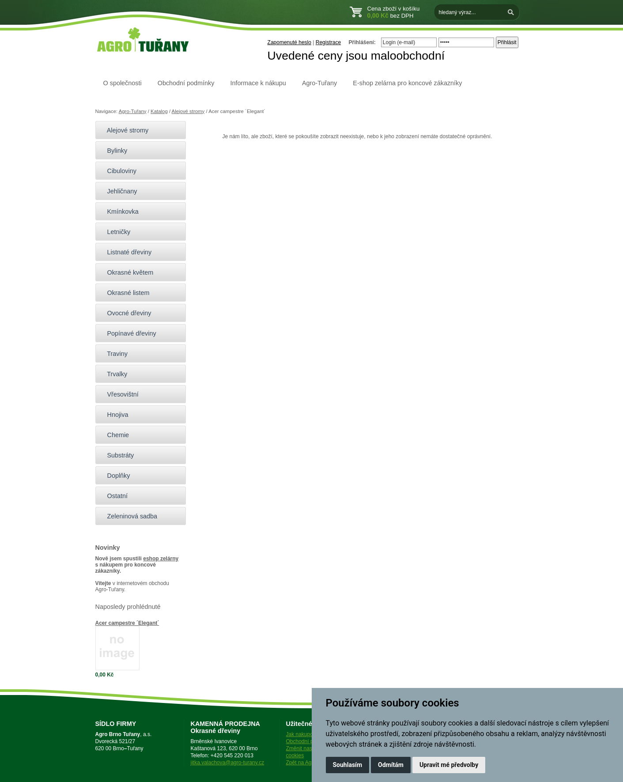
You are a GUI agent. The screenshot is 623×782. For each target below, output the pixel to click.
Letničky (115, 231)
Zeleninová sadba (129, 516)
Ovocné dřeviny (125, 313)
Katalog (159, 111)
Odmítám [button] (391, 764)
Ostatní (114, 495)
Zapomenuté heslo (289, 42)
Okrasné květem (127, 272)
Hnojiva (114, 414)
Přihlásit (507, 42)
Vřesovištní (119, 394)
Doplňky (115, 475)
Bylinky (114, 150)
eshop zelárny (160, 558)
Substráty (117, 455)
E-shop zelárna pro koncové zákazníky (407, 83)
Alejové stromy (188, 111)
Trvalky (114, 374)
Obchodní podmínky (186, 83)
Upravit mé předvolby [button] (448, 764)
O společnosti (122, 83)
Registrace (328, 42)
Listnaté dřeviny (126, 252)
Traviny (114, 353)
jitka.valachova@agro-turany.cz (227, 762)
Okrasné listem (125, 292)
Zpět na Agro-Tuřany (310, 762)
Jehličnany (118, 191)
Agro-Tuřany (319, 83)
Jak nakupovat (303, 734)
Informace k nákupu (258, 83)
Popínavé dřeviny (128, 333)
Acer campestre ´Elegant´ (127, 623)
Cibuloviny (118, 170)
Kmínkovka (119, 211)
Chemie (114, 434)
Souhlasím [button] (347, 764)
